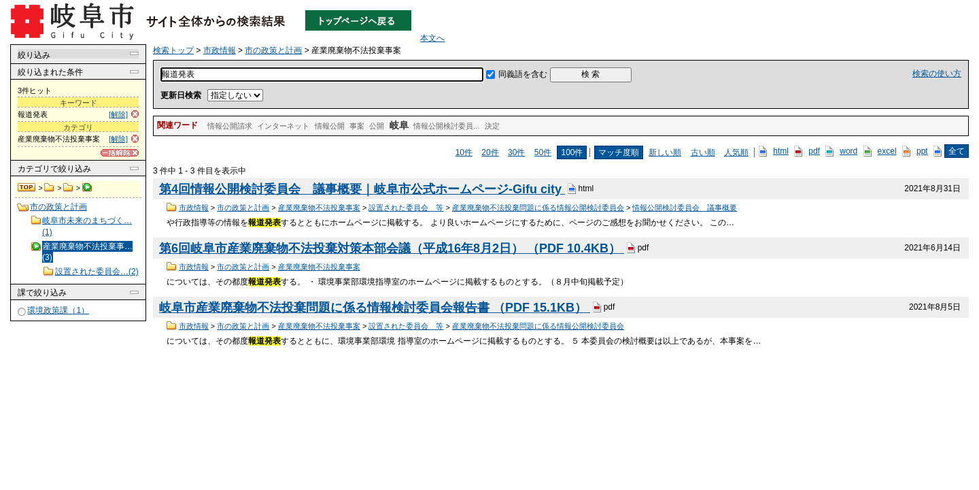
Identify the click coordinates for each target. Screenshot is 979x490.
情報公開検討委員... (446, 126)
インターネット (283, 126)
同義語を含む (522, 74)
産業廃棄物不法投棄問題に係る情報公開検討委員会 (538, 207)
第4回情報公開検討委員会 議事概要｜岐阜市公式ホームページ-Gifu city (362, 189)
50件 (542, 152)
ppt (922, 151)
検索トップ (27, 188)
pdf (814, 151)
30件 (516, 152)
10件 (464, 152)
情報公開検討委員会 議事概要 (684, 207)
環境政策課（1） (58, 310)
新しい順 (665, 152)
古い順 (703, 152)
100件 (572, 152)
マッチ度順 (618, 152)
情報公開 (330, 126)
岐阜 (399, 125)
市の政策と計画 (68, 188)
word (848, 151)
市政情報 (49, 188)
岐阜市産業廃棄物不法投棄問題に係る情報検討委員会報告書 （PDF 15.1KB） (374, 307)
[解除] (118, 114)
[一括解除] (120, 153)
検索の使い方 (936, 73)
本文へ (432, 38)
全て (956, 151)
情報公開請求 (229, 126)
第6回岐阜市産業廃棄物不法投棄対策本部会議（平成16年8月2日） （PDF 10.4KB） (391, 248)
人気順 (736, 152)
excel (887, 151)
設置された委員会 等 (405, 207)
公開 (376, 126)
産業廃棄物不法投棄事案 (319, 207)
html (781, 151)
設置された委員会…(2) (97, 271)
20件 (489, 152)
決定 (492, 126)
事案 (356, 126)
